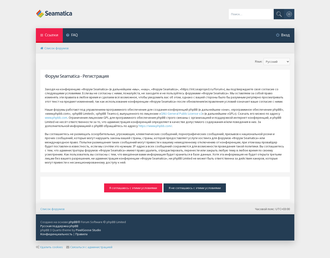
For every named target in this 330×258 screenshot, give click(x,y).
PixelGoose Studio (88, 230)
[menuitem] (72, 35)
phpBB (73, 222)
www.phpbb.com (56, 118)
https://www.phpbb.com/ (155, 126)
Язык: (258, 61)
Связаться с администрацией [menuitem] (89, 247)
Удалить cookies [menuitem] (49, 247)
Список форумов (52, 209)
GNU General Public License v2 (181, 114)
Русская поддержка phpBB (59, 226)
